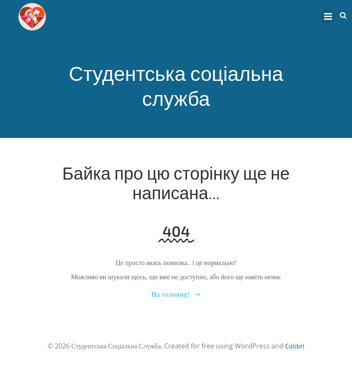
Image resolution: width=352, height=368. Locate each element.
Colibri (294, 346)
